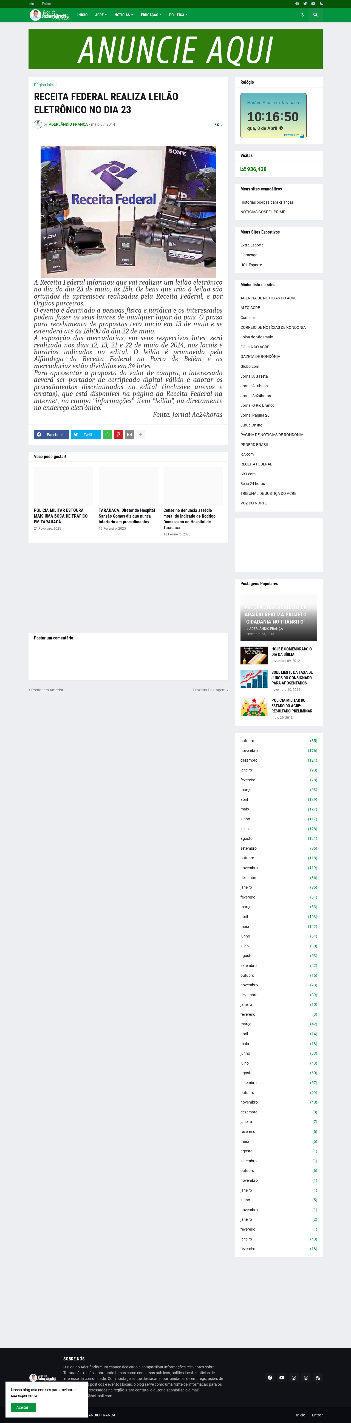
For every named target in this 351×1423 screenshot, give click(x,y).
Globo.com (249, 366)
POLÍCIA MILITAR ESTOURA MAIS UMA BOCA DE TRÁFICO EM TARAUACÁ (61, 516)
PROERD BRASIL (254, 444)
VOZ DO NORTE (253, 503)
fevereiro (278, 780)
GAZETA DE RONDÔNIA (260, 356)
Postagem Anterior (47, 690)
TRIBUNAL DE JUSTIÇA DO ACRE (268, 493)
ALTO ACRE (250, 307)
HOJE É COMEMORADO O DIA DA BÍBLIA (291, 652)
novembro (278, 751)
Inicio (32, 4)
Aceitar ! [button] (23, 1407)
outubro (278, 741)
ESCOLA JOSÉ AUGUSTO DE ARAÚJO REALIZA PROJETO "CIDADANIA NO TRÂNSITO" (276, 614)
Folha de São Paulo (256, 337)
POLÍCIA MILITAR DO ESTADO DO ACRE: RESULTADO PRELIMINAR (291, 706)
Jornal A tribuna (254, 386)
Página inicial (45, 85)
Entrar (46, 4)
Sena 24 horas (252, 483)
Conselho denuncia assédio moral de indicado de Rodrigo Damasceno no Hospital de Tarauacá (189, 519)
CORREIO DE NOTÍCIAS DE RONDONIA (273, 327)
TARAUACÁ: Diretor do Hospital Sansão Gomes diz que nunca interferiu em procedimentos (127, 516)
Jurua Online (251, 425)
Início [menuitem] (82, 15)
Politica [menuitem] (176, 15)
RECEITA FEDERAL (256, 464)
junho (278, 819)
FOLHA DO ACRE (254, 347)
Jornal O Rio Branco (257, 405)
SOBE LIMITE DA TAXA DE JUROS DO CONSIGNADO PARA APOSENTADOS (292, 678)
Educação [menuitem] (149, 15)
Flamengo (248, 255)
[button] (302, 15)
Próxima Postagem (209, 690)
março (278, 790)
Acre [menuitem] (99, 15)
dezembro (278, 760)
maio (278, 809)
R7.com (247, 454)
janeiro (278, 770)
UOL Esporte (251, 265)
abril (278, 799)
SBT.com (248, 474)
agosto (278, 838)
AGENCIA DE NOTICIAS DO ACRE (268, 298)
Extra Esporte (252, 245)
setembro (278, 848)
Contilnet (248, 317)
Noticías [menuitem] (122, 15)
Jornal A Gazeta (254, 376)
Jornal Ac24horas (255, 396)
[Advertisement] (128, 587)
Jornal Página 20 (255, 415)
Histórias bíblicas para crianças (267, 202)
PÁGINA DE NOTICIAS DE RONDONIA (271, 435)
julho (278, 829)
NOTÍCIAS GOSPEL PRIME (262, 212)
